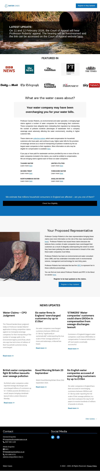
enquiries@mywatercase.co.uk (16, 439)
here (80, 36)
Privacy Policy (92, 466)
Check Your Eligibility (50, 203)
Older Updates (91, 419)
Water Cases (7, 466)
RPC (79, 265)
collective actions (39, 138)
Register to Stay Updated (70, 284)
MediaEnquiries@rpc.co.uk (14, 452)
